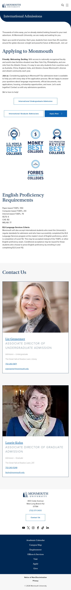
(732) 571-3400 (35, 510)
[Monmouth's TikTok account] (42, 527)
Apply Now (54, 113)
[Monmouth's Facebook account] (38, 527)
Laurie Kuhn (14, 443)
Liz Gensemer (15, 339)
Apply (35, 563)
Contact (33, 517)
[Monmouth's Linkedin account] (47, 527)
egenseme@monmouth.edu (17, 368)
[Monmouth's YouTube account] (23, 527)
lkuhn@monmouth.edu (15, 472)
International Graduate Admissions (24, 113)
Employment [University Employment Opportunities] (35, 549)
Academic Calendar (35, 540)
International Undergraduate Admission (35, 101)
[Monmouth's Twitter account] (28, 527)
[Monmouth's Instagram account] (33, 527)
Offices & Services (35, 554)
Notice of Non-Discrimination (35, 577)
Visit (36, 559)
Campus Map (35, 545)
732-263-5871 (11, 363)
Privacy (35, 581)
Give (35, 568)
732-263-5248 (11, 467)
